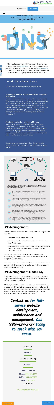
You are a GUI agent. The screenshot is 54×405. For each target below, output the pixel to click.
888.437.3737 (31, 377)
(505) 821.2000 (31, 374)
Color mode (48, 403)
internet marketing (16, 279)
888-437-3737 (21, 325)
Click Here (31, 380)
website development (27, 308)
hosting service (42, 68)
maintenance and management (26, 317)
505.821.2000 (21, 8)
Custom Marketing (28, 358)
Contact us (19, 301)
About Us (28, 346)
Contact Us (33, 8)
